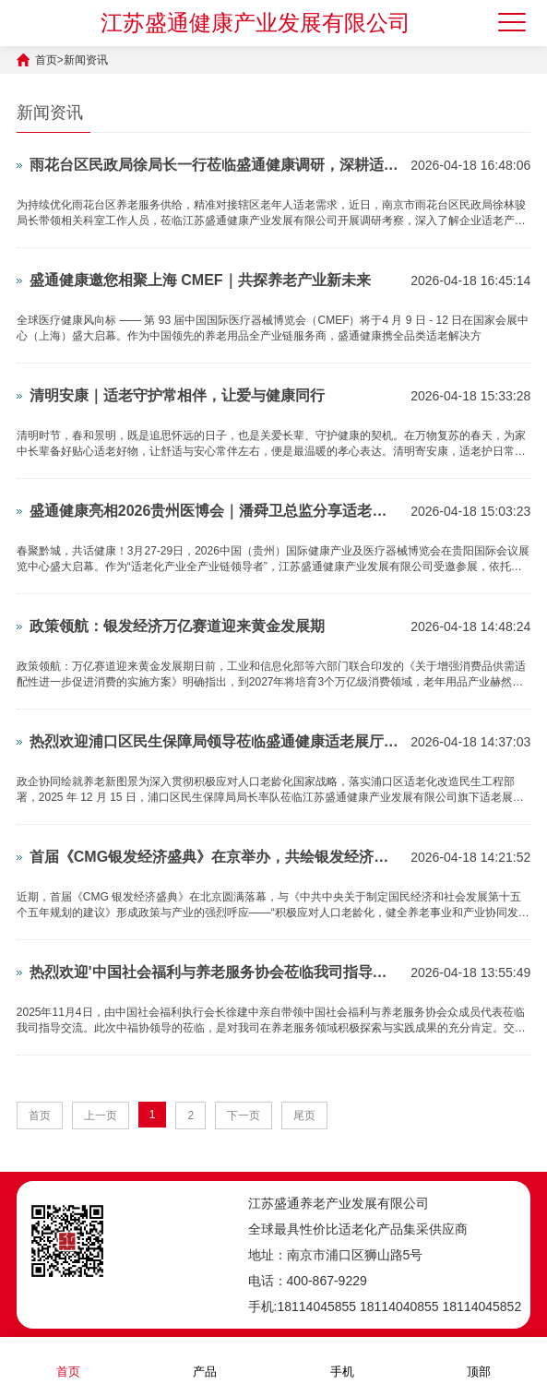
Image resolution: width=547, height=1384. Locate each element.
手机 (342, 1359)
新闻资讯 (86, 60)
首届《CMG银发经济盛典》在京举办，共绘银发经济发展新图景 (215, 857)
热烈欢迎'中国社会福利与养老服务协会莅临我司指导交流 (215, 972)
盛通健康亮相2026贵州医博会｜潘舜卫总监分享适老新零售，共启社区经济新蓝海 (215, 511)
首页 (46, 60)
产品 (205, 1359)
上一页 (100, 1115)
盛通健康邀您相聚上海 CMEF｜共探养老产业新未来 (200, 280)
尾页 (304, 1115)
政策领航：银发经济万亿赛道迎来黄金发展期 (177, 626)
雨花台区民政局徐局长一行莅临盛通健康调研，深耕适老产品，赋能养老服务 (215, 165)
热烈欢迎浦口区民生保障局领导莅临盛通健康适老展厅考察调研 (215, 741)
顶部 (479, 1359)
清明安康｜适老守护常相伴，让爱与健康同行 (177, 395)
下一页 (243, 1115)
